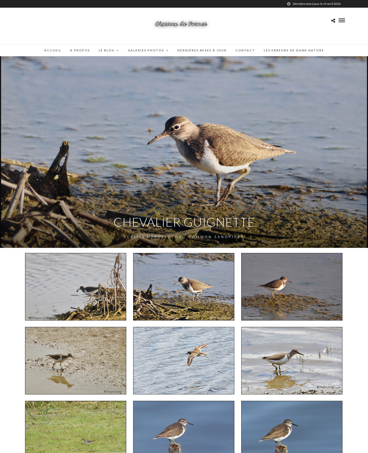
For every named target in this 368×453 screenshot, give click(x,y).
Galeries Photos (146, 50)
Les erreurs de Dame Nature (294, 50)
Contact (245, 50)
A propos (80, 50)
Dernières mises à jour (202, 50)
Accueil (52, 50)
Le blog (106, 50)
